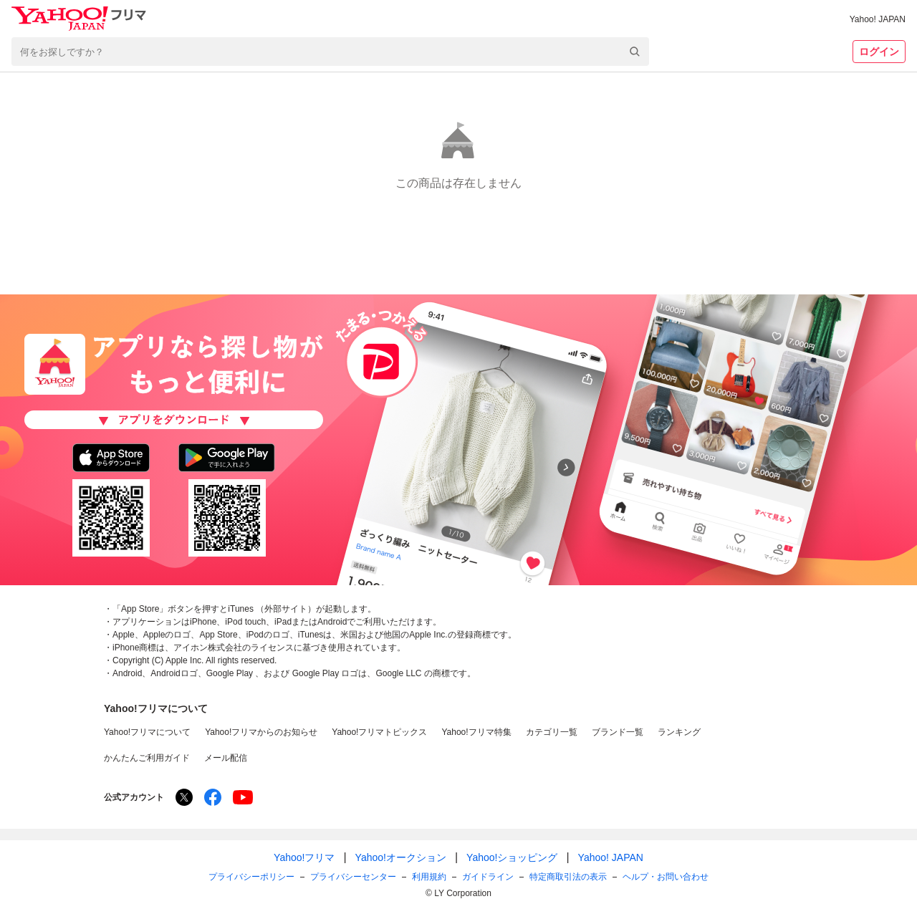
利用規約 (429, 877)
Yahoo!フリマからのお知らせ (261, 732)
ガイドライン (488, 877)
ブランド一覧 (617, 732)
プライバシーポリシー (251, 877)
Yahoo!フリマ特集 (476, 732)
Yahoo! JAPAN (878, 19)
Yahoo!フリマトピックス (379, 732)
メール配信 (225, 758)
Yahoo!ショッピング (511, 857)
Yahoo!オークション (400, 857)
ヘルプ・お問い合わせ (666, 877)
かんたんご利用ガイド (147, 758)
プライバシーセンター (353, 877)
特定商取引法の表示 (568, 877)
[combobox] (330, 51)
